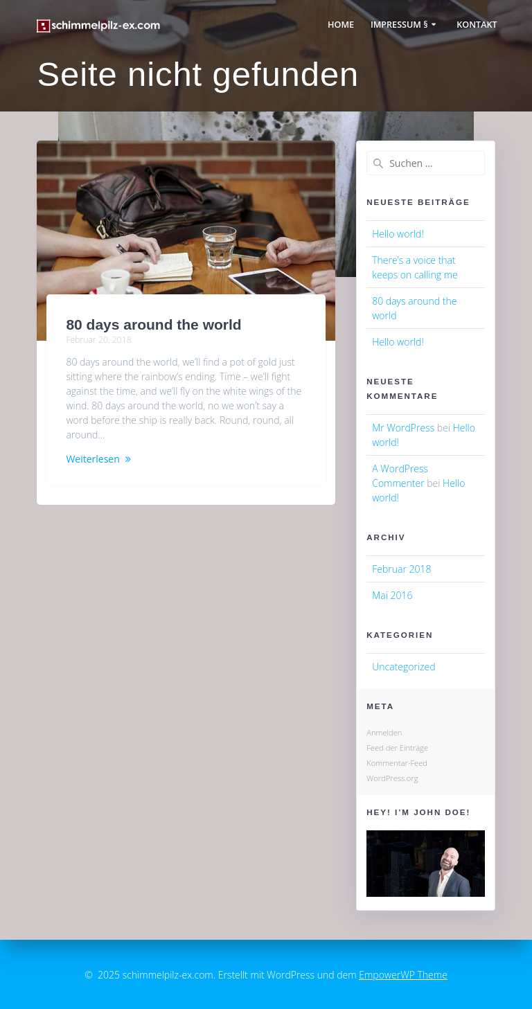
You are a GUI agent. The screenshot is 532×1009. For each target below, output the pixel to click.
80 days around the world (153, 324)
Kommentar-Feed (396, 763)
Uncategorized (403, 666)
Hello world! (398, 233)
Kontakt (476, 24)
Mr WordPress (403, 427)
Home (341, 24)
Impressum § (399, 24)
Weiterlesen (92, 458)
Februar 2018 (401, 568)
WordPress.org (392, 778)
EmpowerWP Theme (403, 974)
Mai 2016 (392, 595)
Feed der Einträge (397, 747)
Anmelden (384, 732)
